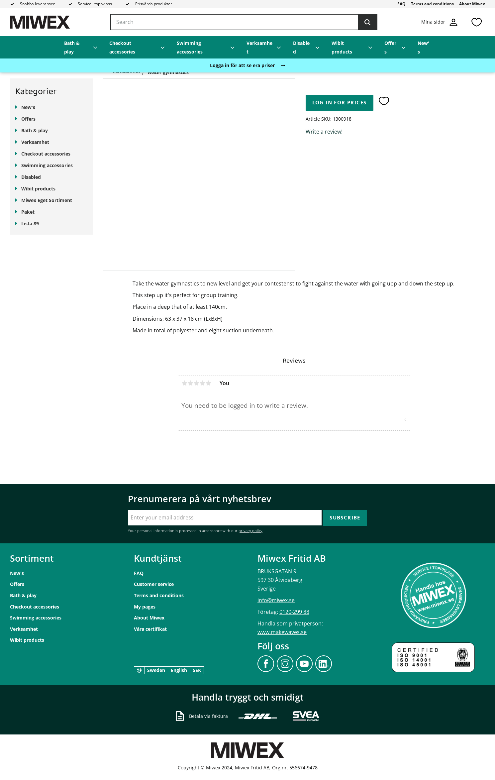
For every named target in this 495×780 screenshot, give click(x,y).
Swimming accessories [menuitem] (190, 47)
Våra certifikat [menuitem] (150, 629)
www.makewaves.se (282, 632)
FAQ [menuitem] (401, 4)
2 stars (190, 383)
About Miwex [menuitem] (472, 4)
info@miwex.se (276, 600)
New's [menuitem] (423, 47)
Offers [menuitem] (390, 47)
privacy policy (250, 530)
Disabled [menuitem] (301, 47)
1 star (184, 383)
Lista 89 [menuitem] (30, 223)
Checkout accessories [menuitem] (122, 47)
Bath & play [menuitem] (72, 47)
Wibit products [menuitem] (342, 47)
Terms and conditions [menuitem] (432, 4)
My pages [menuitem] (144, 607)
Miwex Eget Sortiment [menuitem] (46, 200)
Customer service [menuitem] (154, 584)
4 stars (202, 383)
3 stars (196, 383)
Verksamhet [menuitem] (259, 47)
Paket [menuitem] (28, 212)
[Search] (367, 22)
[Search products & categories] (244, 22)
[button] (476, 22)
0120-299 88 (294, 611)
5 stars (208, 383)
